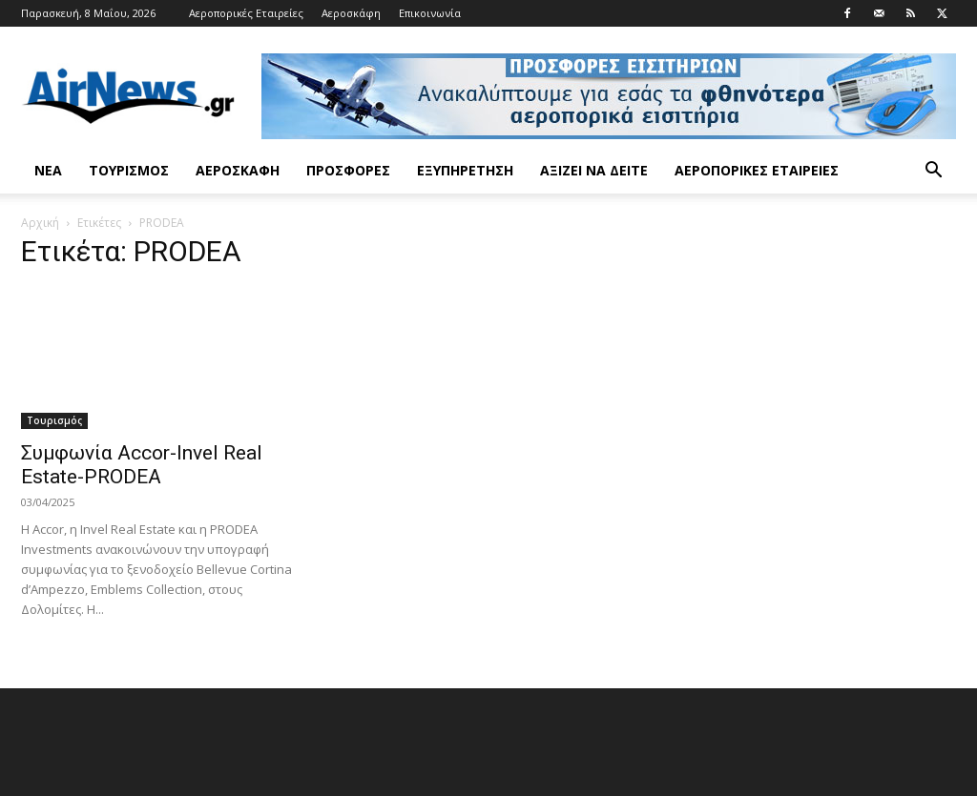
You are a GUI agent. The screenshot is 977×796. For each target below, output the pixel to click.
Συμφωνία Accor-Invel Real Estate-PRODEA (141, 464)
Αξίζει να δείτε (594, 170)
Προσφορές (348, 170)
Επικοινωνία (430, 13)
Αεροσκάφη (351, 13)
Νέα (48, 170)
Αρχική (40, 222)
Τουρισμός (129, 170)
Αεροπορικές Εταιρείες (246, 13)
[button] (933, 172)
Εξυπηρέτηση (465, 170)
